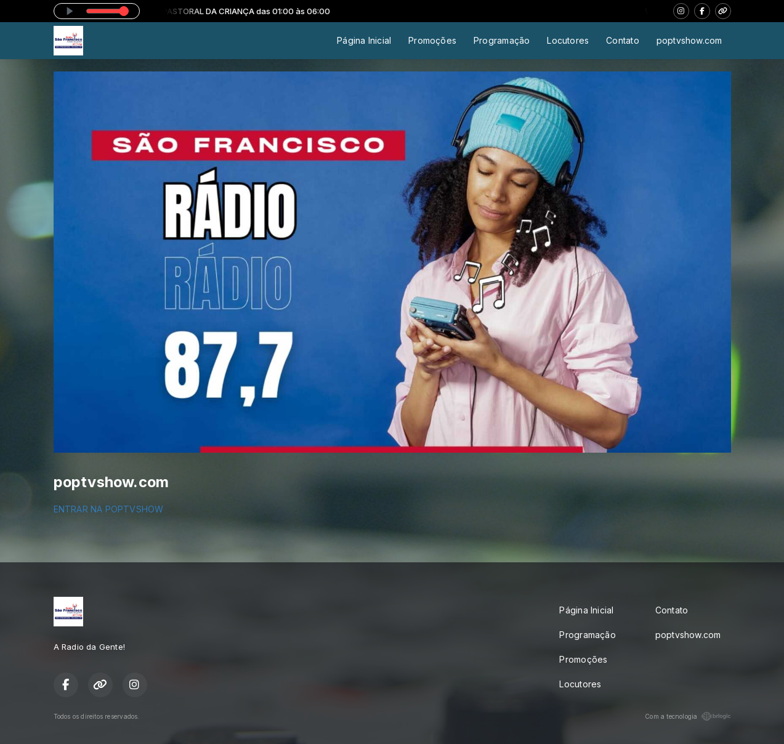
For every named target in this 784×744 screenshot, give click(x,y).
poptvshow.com (689, 40)
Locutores (568, 40)
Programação (502, 40)
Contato (622, 40)
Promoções (432, 40)
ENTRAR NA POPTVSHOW (109, 509)
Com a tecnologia (687, 716)
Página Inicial (364, 40)
